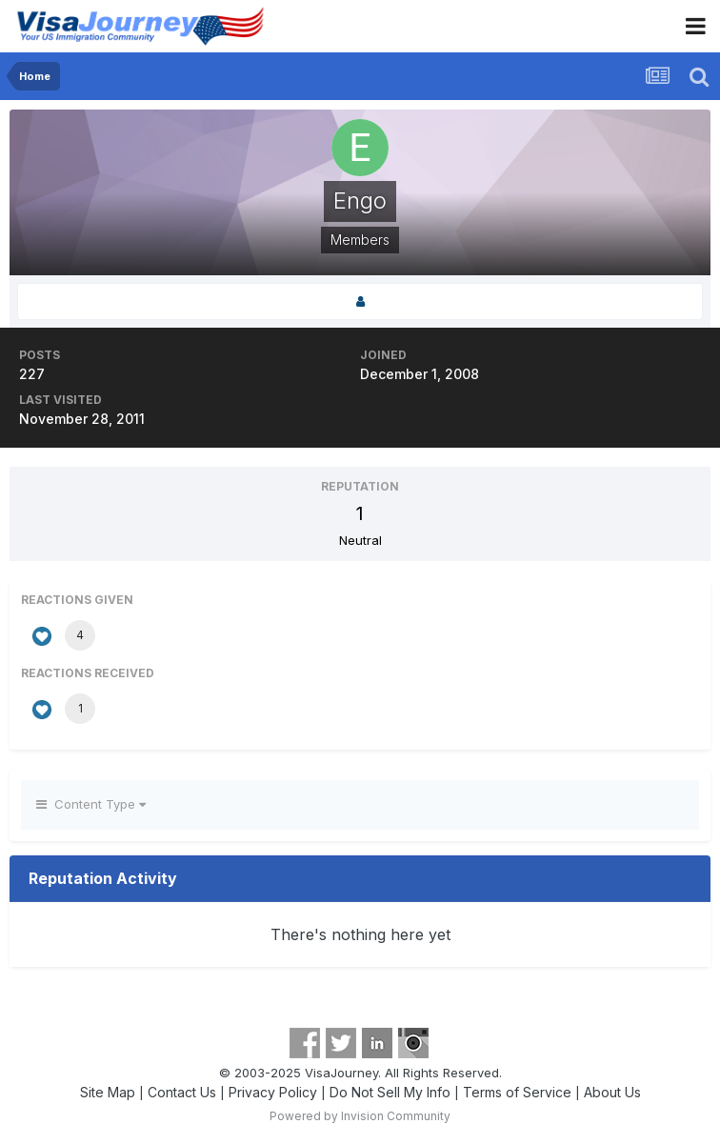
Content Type (91, 804)
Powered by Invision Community (360, 1116)
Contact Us (182, 1092)
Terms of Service (517, 1092)
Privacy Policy (273, 1092)
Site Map (107, 1092)
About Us (612, 1092)
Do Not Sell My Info (390, 1092)
